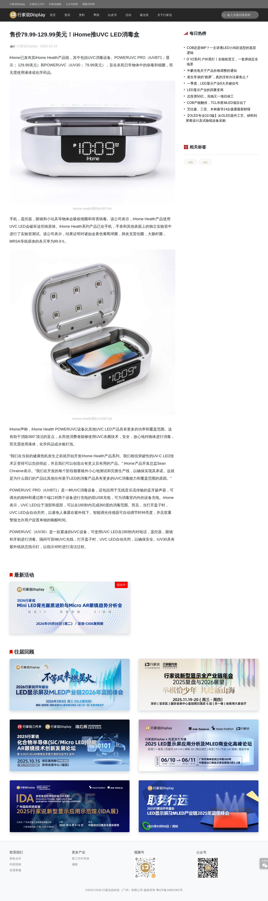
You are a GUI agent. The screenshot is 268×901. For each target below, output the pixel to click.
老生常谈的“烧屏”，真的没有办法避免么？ (218, 77)
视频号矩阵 (88, 4)
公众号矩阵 (72, 4)
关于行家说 (164, 15)
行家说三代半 (36, 4)
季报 (96, 15)
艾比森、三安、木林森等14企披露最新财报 (219, 109)
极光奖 (144, 15)
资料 (82, 15)
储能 (75, 864)
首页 (53, 15)
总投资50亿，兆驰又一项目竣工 (210, 96)
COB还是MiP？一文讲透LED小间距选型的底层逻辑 (221, 50)
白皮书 (112, 15)
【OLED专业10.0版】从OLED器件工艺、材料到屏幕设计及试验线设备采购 (221, 118)
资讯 (67, 15)
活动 (128, 15)
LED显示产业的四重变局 (205, 90)
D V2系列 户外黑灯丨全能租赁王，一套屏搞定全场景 (222, 61)
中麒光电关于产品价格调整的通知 (212, 70)
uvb (190, 162)
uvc (205, 162)
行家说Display (17, 4)
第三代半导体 (80, 858)
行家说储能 (55, 4)
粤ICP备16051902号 (169, 890)
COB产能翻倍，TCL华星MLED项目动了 (216, 103)
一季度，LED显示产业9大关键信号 (213, 83)
